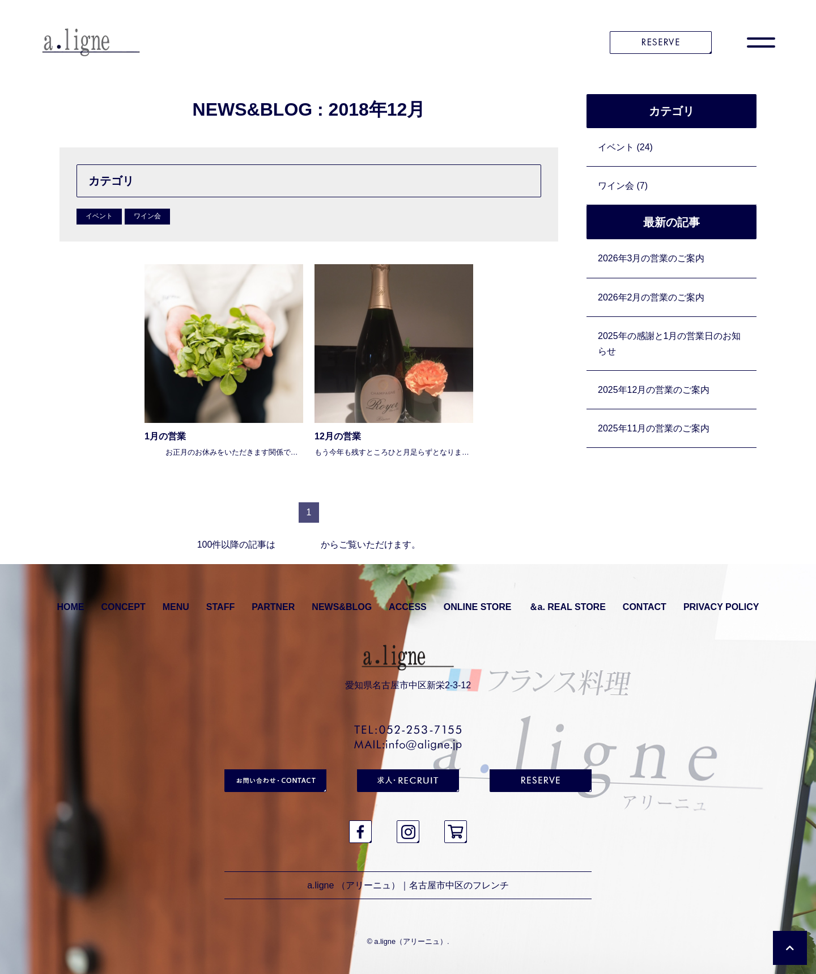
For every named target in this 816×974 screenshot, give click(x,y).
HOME (70, 607)
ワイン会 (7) (623, 185)
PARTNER (273, 607)
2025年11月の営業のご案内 (653, 428)
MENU (176, 607)
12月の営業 (337, 436)
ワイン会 (147, 216)
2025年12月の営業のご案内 (653, 390)
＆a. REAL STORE (567, 607)
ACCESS (408, 607)
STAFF (220, 607)
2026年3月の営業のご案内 (651, 258)
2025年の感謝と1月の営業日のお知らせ (669, 343)
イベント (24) (625, 147)
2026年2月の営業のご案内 (651, 297)
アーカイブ (298, 544)
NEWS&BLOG (342, 607)
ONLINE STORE (478, 607)
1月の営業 (165, 436)
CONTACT (644, 607)
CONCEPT (123, 607)
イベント (99, 216)
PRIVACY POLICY (721, 607)
